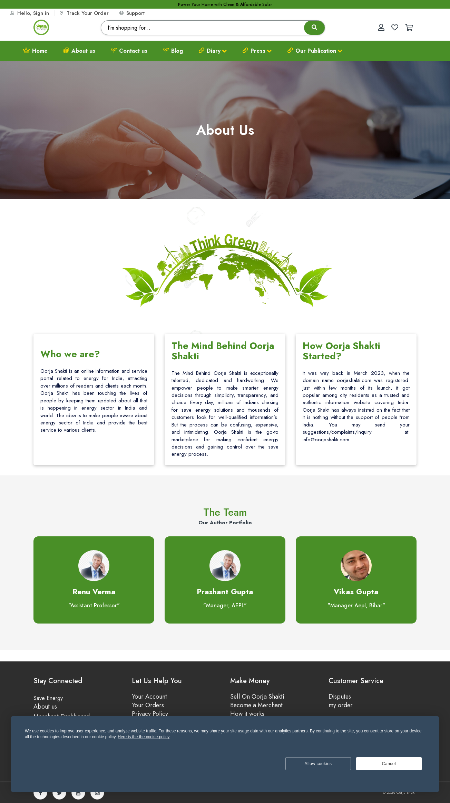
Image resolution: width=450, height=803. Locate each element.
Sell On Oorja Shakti (257, 696)
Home (35, 51)
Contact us (129, 51)
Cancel (389, 763)
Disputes (340, 696)
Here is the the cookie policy (143, 736)
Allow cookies (318, 763)
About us (79, 51)
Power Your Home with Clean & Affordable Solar (225, 4)
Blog (173, 51)
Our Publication (314, 51)
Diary (213, 51)
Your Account (149, 696)
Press (257, 51)
